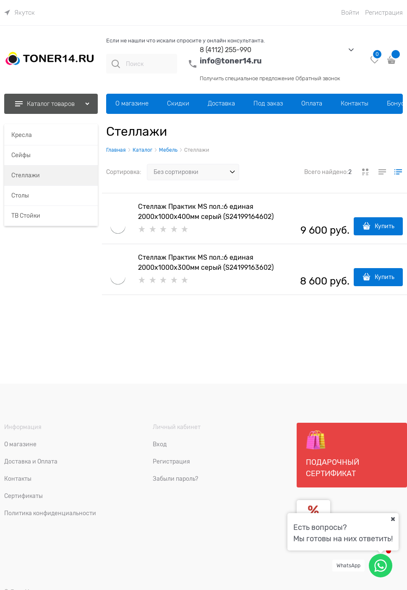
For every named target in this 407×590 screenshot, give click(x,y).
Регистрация (384, 12)
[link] (19, 13)
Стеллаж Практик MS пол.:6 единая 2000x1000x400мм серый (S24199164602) (206, 212)
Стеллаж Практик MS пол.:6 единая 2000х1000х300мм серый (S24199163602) (206, 262)
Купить (384, 226)
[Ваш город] (393, 519)
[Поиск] (115, 64)
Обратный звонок (317, 78)
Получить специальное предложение (247, 78)
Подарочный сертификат (332, 454)
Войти (350, 12)
